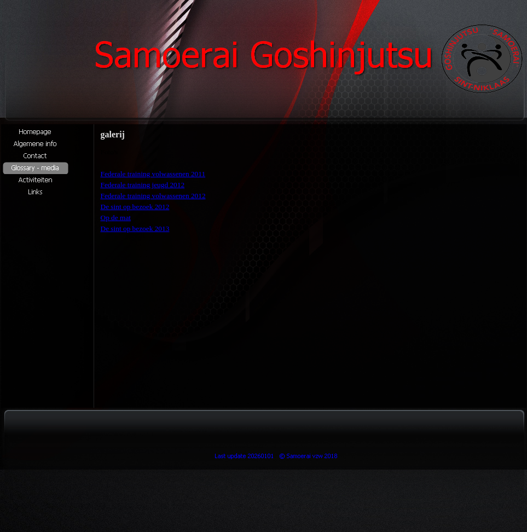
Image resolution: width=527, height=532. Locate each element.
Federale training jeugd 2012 (143, 185)
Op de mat (116, 217)
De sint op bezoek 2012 (135, 207)
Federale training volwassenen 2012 (153, 196)
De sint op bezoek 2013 (135, 228)
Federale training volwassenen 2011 (153, 174)
